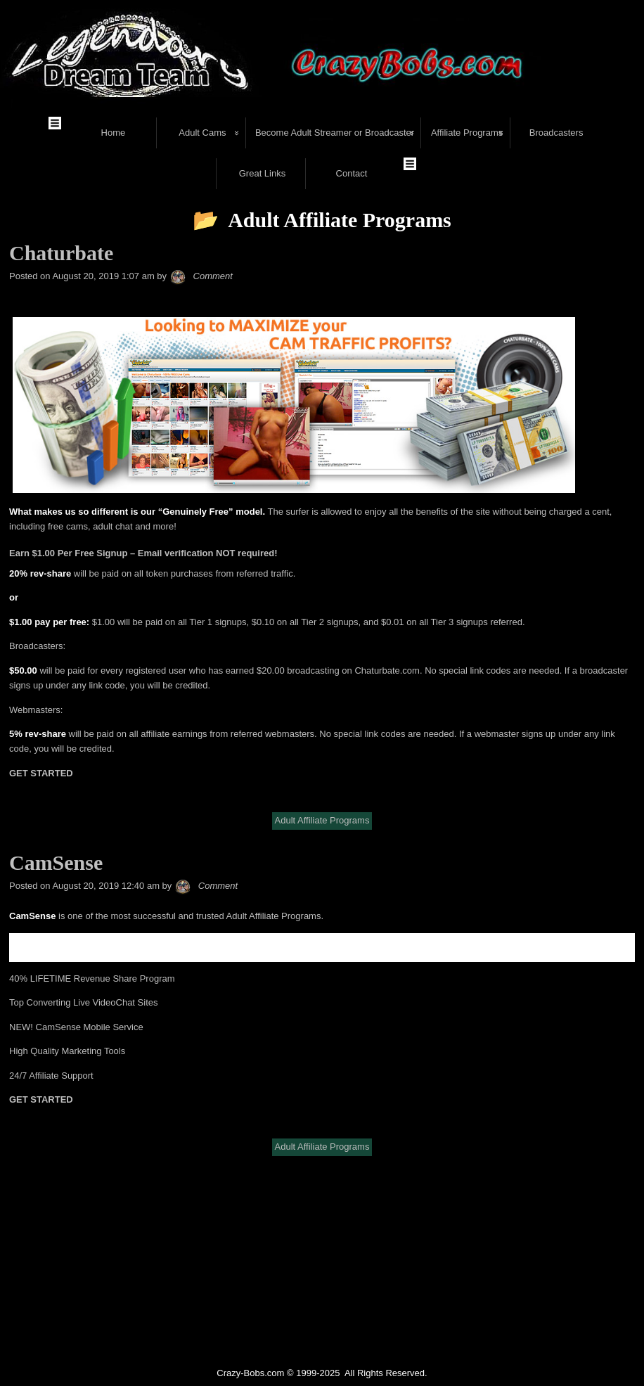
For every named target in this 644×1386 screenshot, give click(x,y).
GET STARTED (41, 714)
